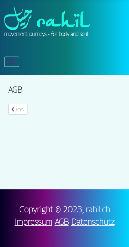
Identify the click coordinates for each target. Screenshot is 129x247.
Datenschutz (93, 221)
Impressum (33, 221)
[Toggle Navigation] (11, 62)
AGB (62, 221)
